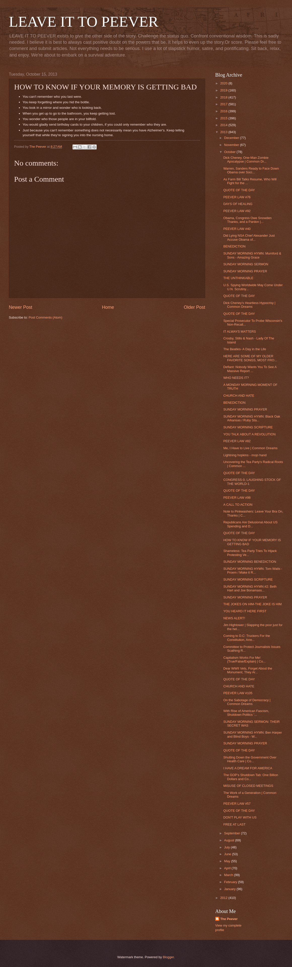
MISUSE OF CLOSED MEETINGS (248, 786)
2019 (224, 90)
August (229, 840)
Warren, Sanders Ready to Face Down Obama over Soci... (251, 170)
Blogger (168, 957)
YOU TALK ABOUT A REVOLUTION (249, 434)
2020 (224, 83)
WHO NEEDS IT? (236, 378)
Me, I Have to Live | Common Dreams (250, 448)
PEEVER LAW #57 (236, 803)
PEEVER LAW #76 (236, 197)
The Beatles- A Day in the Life (244, 349)
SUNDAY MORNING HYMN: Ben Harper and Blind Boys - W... (252, 734)
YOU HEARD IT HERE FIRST (244, 611)
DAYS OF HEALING (237, 204)
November (232, 145)
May (227, 861)
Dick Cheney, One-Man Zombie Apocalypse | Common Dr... (245, 159)
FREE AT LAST (234, 824)
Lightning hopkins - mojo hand (245, 455)
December (232, 138)
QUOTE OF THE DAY (239, 190)
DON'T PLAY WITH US (240, 817)
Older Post (194, 307)
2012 (224, 898)
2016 (224, 111)
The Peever (229, 919)
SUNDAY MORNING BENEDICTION (249, 562)
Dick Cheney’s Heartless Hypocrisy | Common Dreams (249, 305)
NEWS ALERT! (234, 618)
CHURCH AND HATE (238, 395)
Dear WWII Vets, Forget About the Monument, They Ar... (247, 670)
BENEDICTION (234, 246)
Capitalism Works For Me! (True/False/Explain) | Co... (244, 659)
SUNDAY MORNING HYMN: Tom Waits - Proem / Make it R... (252, 570)
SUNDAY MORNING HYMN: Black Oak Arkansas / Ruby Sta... (251, 418)
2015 (224, 118)
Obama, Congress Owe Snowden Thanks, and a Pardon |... (247, 220)
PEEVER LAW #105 (237, 693)
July (227, 847)
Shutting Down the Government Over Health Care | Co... (249, 759)
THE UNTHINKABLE (238, 278)
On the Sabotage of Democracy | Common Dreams (246, 702)
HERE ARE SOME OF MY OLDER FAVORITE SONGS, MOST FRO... (250, 358)
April (227, 868)
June (228, 854)
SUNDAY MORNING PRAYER (245, 271)
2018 (224, 97)
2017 (224, 104)
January (230, 889)
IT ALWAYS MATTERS (239, 331)
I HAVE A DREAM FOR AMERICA (247, 768)
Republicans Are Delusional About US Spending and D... (250, 524)
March (229, 875)
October (230, 152)
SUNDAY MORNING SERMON (245, 264)
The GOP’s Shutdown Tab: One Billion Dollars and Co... (250, 777)
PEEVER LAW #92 (236, 211)
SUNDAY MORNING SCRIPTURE (248, 427)
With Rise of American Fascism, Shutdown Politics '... (246, 713)
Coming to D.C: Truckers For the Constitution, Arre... (246, 637)
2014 (224, 125)
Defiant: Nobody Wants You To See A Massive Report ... (249, 369)
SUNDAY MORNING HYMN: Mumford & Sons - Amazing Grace (252, 255)
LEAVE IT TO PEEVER (83, 21)
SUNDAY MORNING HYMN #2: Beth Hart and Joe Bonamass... (249, 588)
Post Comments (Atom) (45, 317)
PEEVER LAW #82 (236, 441)
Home (108, 307)
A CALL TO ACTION (237, 504)
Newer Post (20, 307)
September (232, 833)
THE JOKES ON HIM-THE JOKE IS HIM (252, 604)
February (231, 882)
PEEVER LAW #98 (236, 497)
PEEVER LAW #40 (236, 229)
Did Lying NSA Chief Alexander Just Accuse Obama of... (249, 237)
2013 (224, 132)
